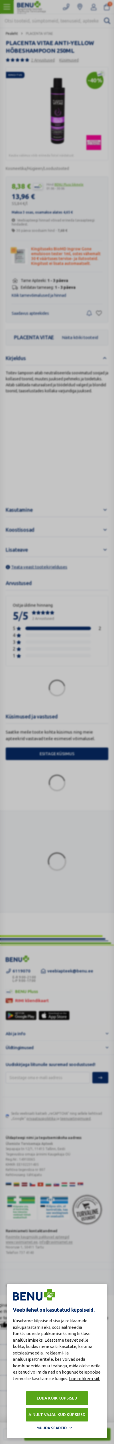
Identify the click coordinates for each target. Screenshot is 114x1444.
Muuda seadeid (51, 1428)
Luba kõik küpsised (57, 1398)
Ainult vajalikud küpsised (56, 1414)
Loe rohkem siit (84, 1378)
